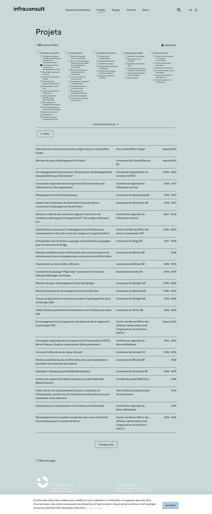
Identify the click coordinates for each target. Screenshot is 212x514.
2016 (174, 405)
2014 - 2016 (170, 340)
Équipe (116, 9)
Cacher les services (106, 124)
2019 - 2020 (170, 283)
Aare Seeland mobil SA (129, 271)
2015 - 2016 (170, 298)
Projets (101, 9)
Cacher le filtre (47, 45)
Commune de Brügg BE (129, 241)
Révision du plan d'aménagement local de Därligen (65, 283)
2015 (174, 390)
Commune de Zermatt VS (130, 352)
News (145, 9)
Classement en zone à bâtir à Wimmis (57, 264)
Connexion (169, 45)
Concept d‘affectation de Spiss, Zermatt (59, 352)
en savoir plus (94, 507)
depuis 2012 (170, 321)
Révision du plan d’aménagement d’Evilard (60, 160)
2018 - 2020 (170, 229)
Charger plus (106, 444)
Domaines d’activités (78, 9)
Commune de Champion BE (132, 371)
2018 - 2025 (170, 290)
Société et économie (62, 491)
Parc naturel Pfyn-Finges (130, 149)
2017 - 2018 (170, 241)
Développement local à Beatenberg (56, 195)
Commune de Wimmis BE (130, 252)
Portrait (131, 9)
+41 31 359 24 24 (124, 491)
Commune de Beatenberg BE (133, 195)
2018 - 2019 (170, 264)
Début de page (46, 460)
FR (195, 10)
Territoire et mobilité (62, 485)
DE (190, 10)
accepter (170, 505)
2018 (174, 252)
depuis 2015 (170, 160)
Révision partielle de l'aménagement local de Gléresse (67, 290)
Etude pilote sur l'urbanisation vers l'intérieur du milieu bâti (70, 405)
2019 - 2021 (170, 183)
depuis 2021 (170, 149)
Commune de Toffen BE (129, 310)
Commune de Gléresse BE (131, 290)
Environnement (59, 488)
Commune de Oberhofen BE (132, 202)
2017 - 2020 (170, 214)
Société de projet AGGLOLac (132, 379)
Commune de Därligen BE (131, 283)
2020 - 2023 (170, 172)
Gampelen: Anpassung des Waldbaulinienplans (63, 371)
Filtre (46, 133)
